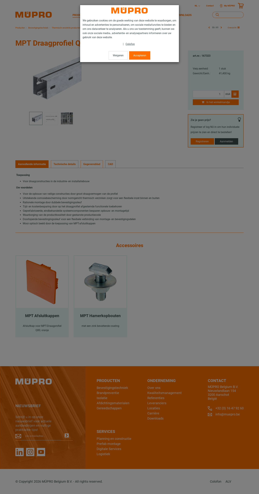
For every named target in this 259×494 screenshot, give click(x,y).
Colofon (130, 44)
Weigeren (118, 55)
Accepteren (139, 55)
